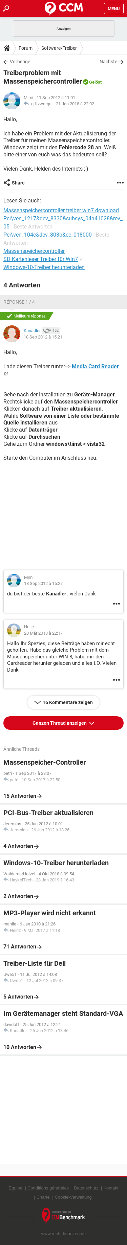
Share (18, 182)
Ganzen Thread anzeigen (60, 723)
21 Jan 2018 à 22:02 (75, 103)
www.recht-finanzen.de (63, 1233)
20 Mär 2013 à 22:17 (43, 633)
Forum (26, 48)
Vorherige (20, 61)
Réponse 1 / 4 (19, 302)
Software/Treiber (59, 48)
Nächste (108, 61)
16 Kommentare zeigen (68, 702)
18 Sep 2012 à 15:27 (43, 583)
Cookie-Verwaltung (73, 1197)
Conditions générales (48, 1188)
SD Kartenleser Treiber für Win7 (40, 259)
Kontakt (110, 1188)
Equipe (15, 1188)
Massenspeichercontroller (34, 251)
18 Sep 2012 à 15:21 (43, 337)
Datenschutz (86, 1188)
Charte (43, 1197)
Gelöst (95, 82)
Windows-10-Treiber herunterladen (44, 267)
